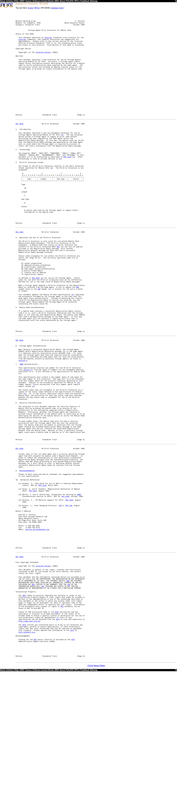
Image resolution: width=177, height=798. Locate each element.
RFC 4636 (19, 146)
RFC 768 (69, 602)
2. (17, 177)
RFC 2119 (67, 185)
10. (17, 571)
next (61, 8)
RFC (62, 722)
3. (17, 192)
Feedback (84, 1)
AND (67, 691)
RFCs (77, 1)
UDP (77, 341)
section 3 (27, 439)
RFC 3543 (33, 584)
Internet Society (43, 61)
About (62, 1)
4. (17, 282)
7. (17, 433)
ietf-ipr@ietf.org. (27, 753)
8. (17, 479)
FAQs (16, 1)
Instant (44, 1)
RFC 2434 (65, 591)
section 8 (22, 428)
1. (17, 152)
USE (68, 696)
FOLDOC (70, 1)
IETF (24, 709)
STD (60, 602)
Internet (48, 43)
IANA (21, 433)
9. (17, 560)
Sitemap (93, 1)
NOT (58, 293)
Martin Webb (99, 792)
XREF (22, 1)
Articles (9, 1)
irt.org (30, 8)
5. (17, 365)
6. (17, 411)
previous (55, 8)
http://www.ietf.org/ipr (29, 740)
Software (36, 1)
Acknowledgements (27, 560)
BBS (57, 1)
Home (2, 1)
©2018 (90, 792)
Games (28, 1)
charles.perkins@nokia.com (37, 630)
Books (51, 1)
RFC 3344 (36, 330)
